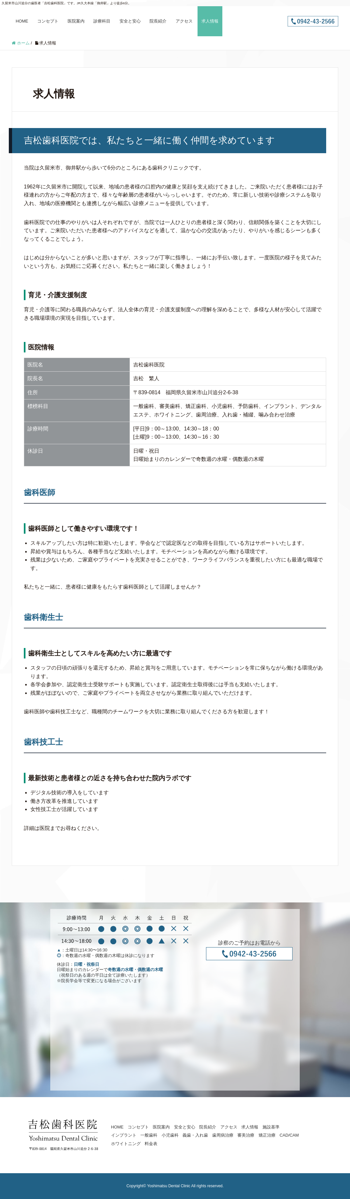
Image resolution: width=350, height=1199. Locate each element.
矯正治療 (267, 1135)
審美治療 (245, 1135)
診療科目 (101, 21)
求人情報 (209, 21)
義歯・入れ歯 (195, 1135)
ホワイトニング (126, 1143)
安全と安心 (130, 21)
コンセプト (47, 21)
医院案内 (76, 21)
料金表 (151, 1143)
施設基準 (270, 1127)
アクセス (184, 21)
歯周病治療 (222, 1135)
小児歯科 (170, 1135)
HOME (22, 21)
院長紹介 (158, 21)
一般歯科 (148, 1135)
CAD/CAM (289, 1135)
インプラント (123, 1135)
